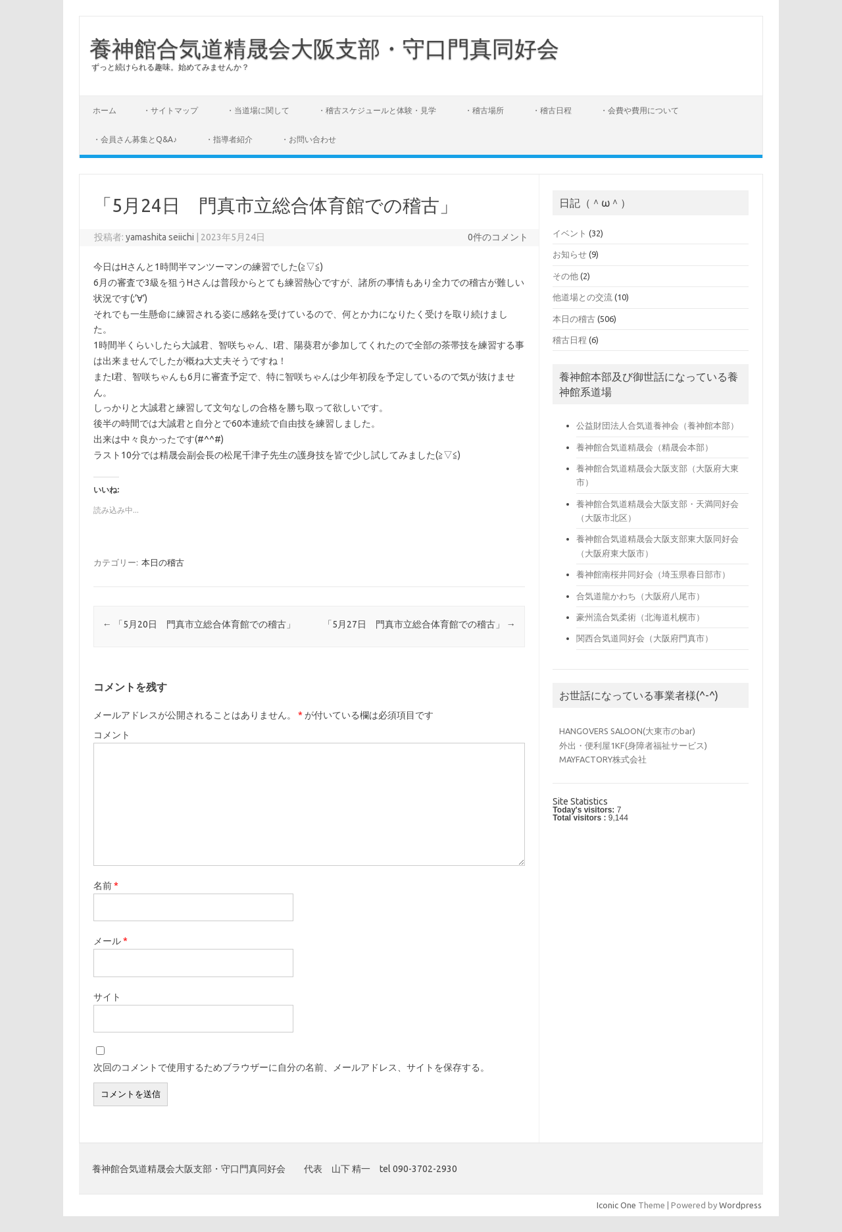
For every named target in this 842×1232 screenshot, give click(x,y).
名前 (105, 885)
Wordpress (740, 1205)
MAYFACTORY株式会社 (603, 759)
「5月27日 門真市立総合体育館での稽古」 (419, 624)
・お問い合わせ (308, 139)
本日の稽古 (162, 562)
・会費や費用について (639, 110)
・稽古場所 (484, 110)
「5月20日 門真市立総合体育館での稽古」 (199, 624)
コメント (111, 735)
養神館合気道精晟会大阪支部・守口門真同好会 (324, 48)
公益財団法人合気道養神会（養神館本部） (657, 425)
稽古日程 (570, 339)
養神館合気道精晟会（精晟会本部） (644, 447)
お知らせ (570, 254)
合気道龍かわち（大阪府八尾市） (640, 596)
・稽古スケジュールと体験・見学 (377, 110)
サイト (107, 997)
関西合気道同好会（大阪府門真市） (644, 638)
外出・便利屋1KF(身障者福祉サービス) (633, 745)
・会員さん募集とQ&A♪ (135, 139)
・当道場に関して (257, 110)
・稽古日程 (552, 110)
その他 (565, 276)
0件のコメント (498, 237)
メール (110, 941)
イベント (570, 233)
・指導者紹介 (229, 139)
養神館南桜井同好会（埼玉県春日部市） (653, 574)
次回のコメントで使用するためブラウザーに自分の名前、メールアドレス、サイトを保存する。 (291, 1067)
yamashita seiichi (160, 237)
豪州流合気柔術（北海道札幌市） (640, 617)
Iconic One (616, 1205)
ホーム (104, 110)
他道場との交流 (582, 297)
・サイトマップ (170, 110)
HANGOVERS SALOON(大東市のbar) (627, 731)
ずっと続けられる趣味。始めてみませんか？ (170, 67)
